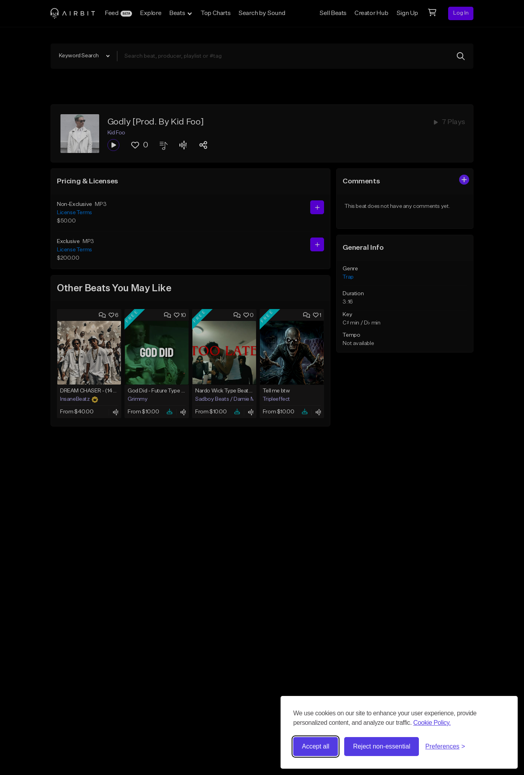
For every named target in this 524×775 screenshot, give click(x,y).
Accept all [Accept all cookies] (315, 746)
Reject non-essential (381, 746)
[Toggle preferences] (445, 746)
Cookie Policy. (432, 722)
